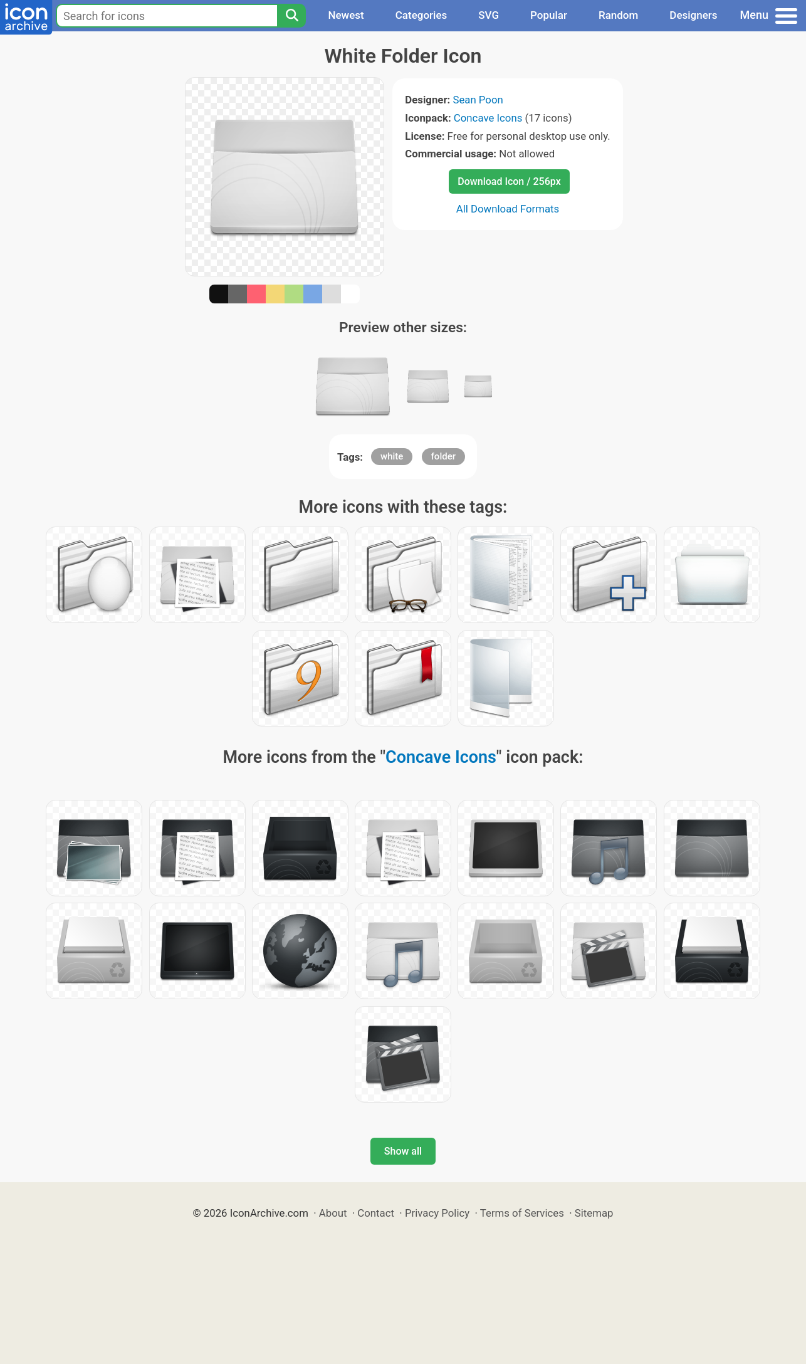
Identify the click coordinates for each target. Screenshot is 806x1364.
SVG (488, 15)
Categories (421, 15)
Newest (346, 15)
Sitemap (594, 1213)
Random (618, 15)
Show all (403, 1151)
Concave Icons (488, 118)
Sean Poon (478, 99)
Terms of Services (522, 1213)
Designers (693, 15)
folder (443, 456)
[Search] (291, 16)
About (333, 1213)
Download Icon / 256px (509, 181)
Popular (548, 15)
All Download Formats (508, 208)
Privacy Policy (437, 1213)
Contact (375, 1213)
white (391, 456)
